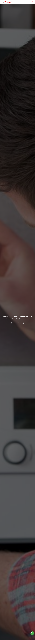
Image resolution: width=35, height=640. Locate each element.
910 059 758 (17, 323)
